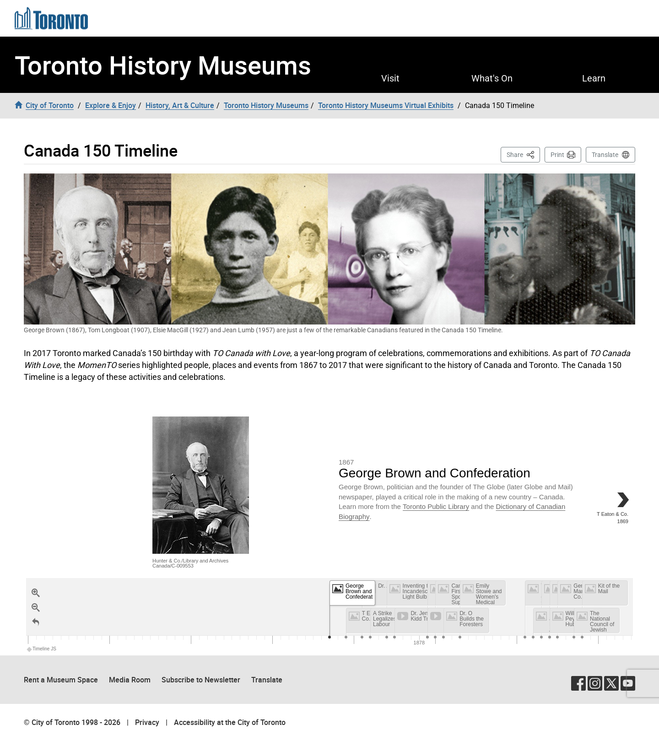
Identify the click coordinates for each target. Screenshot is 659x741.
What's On (492, 78)
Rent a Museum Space (61, 680)
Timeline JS (41, 648)
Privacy (147, 722)
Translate (605, 154)
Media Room (130, 680)
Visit (390, 78)
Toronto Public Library (436, 506)
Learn (593, 78)
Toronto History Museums (163, 65)
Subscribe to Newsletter (201, 680)
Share (523, 154)
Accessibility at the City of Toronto (230, 722)
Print (557, 154)
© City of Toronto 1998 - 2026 (72, 722)
